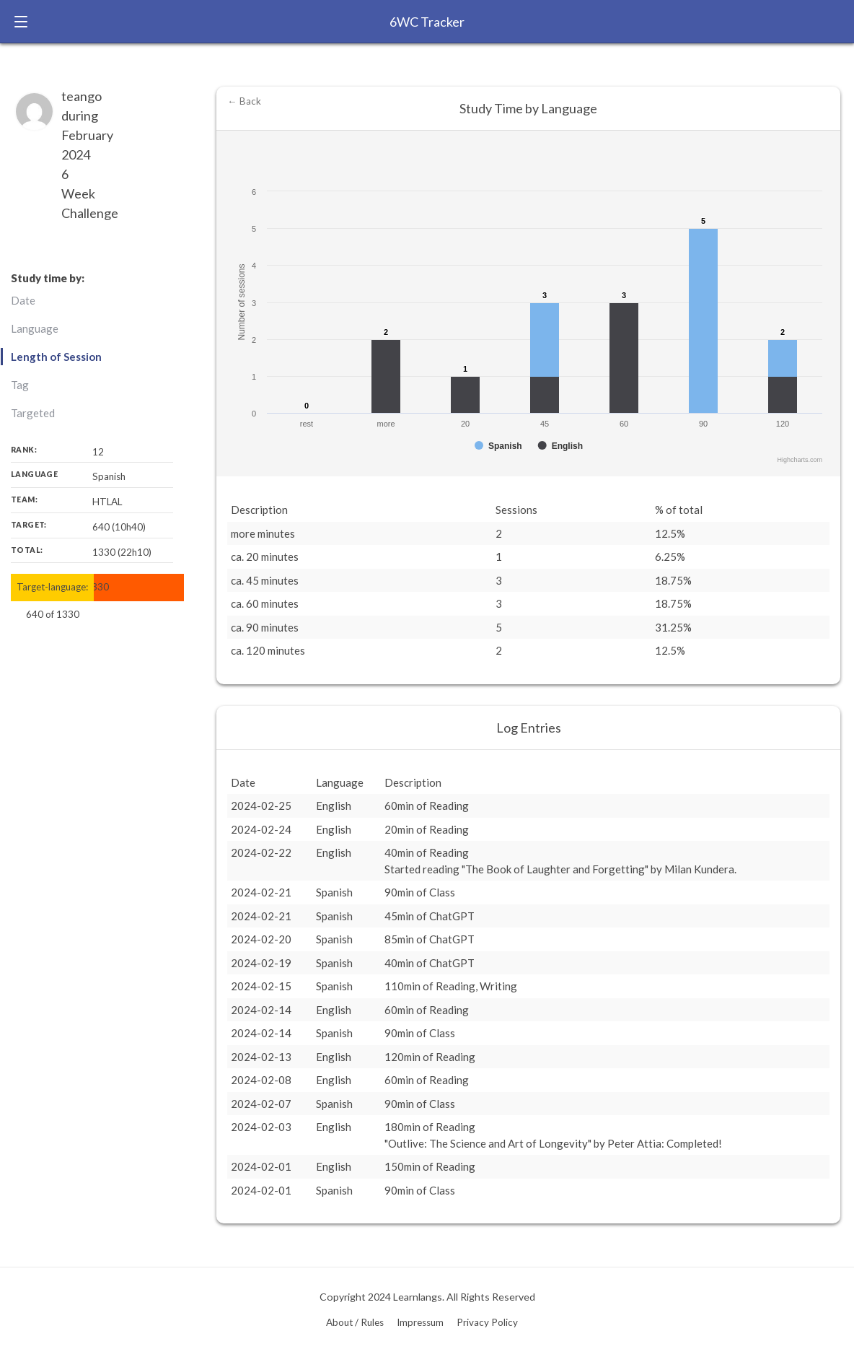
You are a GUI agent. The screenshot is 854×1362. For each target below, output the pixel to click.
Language (34, 328)
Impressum (420, 1322)
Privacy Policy (487, 1322)
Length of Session (56, 356)
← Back (244, 101)
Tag (20, 384)
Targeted (33, 412)
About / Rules (355, 1322)
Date (23, 300)
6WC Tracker (427, 22)
